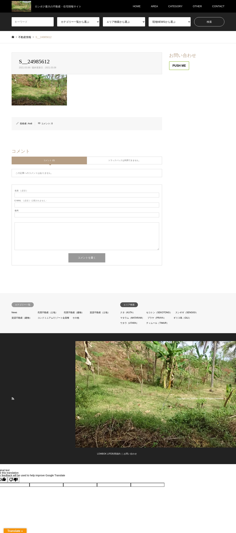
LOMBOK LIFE (196, 398)
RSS (13, 398)
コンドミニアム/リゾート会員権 (53, 318)
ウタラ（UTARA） (129, 323)
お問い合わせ (130, 453)
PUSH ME (179, 65)
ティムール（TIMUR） (157, 323)
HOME (136, 6)
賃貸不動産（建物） (22, 318)
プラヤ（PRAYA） (157, 318)
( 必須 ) (21, 191)
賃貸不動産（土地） (100, 312)
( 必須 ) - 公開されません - (31, 201)
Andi (30, 123)
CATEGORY (175, 6)
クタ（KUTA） (127, 312)
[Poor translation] (13, 480)
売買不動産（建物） (74, 312)
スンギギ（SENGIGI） (186, 312)
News (14, 312)
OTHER (197, 6)
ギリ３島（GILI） (182, 318)
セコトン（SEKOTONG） (159, 312)
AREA (154, 6)
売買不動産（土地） (48, 312)
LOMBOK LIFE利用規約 (109, 453)
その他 (75, 318)
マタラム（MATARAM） (132, 318)
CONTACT (218, 6)
